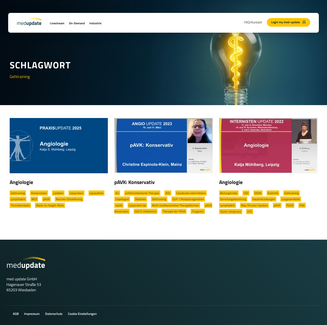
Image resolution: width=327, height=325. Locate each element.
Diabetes (140, 199)
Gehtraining (18, 193)
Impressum (32, 313)
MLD (34, 199)
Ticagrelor (198, 211)
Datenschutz (54, 313)
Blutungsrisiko (228, 193)
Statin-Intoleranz (230, 211)
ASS (167, 193)
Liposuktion (96, 193)
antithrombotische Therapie (142, 193)
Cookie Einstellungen (82, 313)
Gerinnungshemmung (233, 199)
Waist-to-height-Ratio (50, 205)
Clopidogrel (122, 199)
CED (246, 193)
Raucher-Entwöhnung (69, 199)
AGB (16, 313)
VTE (249, 211)
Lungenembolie (290, 199)
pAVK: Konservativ (134, 182)
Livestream (57, 23)
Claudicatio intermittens (191, 193)
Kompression (39, 193)
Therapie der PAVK (174, 211)
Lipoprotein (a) (137, 205)
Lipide (118, 205)
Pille (302, 205)
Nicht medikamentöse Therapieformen (175, 205)
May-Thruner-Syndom (254, 205)
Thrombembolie (20, 205)
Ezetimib (273, 193)
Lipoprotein (76, 193)
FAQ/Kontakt (253, 22)
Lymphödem (18, 199)
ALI (117, 193)
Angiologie (21, 182)
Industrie (95, 23)
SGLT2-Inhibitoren (145, 211)
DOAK (258, 193)
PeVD (290, 205)
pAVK (46, 199)
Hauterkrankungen (263, 199)
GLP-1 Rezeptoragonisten (188, 199)
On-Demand (77, 23)
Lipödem (58, 193)
